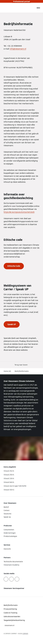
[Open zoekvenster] (33, 7)
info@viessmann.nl (18, 49)
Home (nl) (7, 371)
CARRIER (25, 633)
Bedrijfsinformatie (22, 371)
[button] (21, 365)
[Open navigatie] (38, 7)
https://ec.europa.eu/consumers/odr (19, 212)
